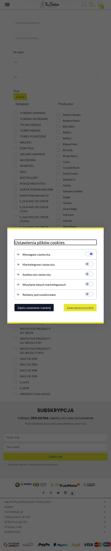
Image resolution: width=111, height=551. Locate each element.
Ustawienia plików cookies (39, 242)
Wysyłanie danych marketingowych (44, 284)
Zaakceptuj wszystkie (80, 307)
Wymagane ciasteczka (36, 254)
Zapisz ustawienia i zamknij (34, 307)
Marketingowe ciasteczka (38, 264)
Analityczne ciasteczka (36, 274)
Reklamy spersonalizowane (39, 294)
